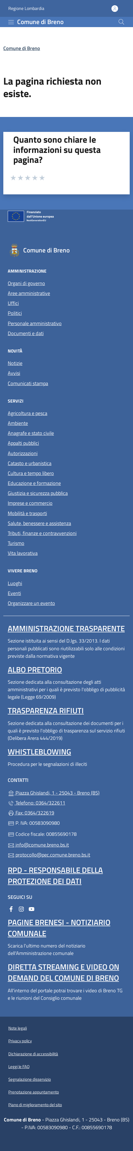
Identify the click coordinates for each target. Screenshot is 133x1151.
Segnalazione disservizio (29, 1079)
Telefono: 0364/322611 (36, 803)
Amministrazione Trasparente (66, 628)
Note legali (17, 1028)
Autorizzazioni (23, 453)
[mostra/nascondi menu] (11, 22)
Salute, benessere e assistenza (39, 523)
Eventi (14, 593)
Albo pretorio (35, 669)
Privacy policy (20, 1041)
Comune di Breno (21, 48)
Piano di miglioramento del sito (35, 1105)
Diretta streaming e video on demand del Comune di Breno (63, 972)
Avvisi (14, 373)
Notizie (15, 363)
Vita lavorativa (23, 553)
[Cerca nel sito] (121, 22)
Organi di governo (26, 283)
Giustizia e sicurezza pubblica (38, 493)
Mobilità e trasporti (27, 513)
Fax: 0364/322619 (31, 812)
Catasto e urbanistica (29, 463)
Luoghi (15, 583)
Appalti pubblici (23, 443)
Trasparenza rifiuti (46, 710)
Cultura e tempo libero (31, 473)
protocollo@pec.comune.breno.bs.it (49, 854)
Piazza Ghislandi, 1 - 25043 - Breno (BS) (66, 792)
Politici (15, 313)
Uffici (13, 303)
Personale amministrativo (35, 323)
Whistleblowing (39, 752)
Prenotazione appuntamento (33, 1092)
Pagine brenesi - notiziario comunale (59, 927)
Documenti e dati (26, 333)
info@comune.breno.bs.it (38, 845)
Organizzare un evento (31, 603)
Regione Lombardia (26, 8)
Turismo (16, 543)
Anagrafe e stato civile (31, 433)
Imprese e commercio (30, 503)
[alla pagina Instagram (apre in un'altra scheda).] (21, 908)
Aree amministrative (29, 293)
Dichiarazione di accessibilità (33, 1054)
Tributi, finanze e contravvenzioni (42, 533)
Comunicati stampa (28, 383)
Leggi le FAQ (19, 1066)
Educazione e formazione (34, 483)
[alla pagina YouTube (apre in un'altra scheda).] (31, 908)
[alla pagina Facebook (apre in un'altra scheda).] (11, 908)
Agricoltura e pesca (27, 413)
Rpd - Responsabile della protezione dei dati (55, 875)
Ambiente (18, 423)
